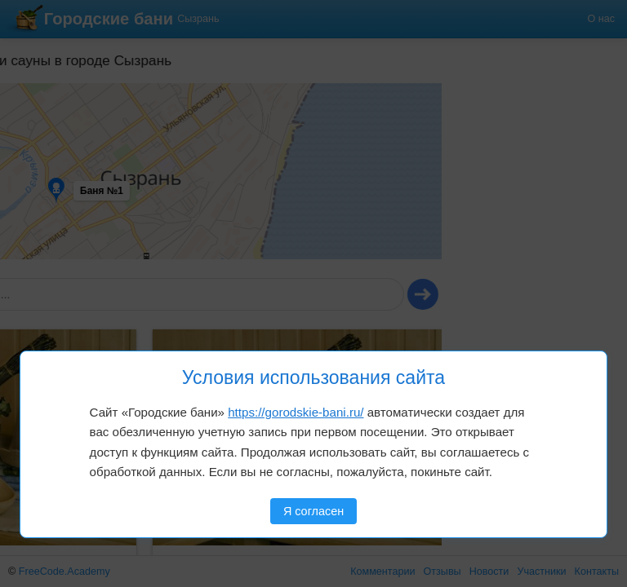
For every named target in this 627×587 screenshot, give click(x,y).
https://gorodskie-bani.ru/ (295, 412)
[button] (54, 105)
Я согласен (313, 511)
